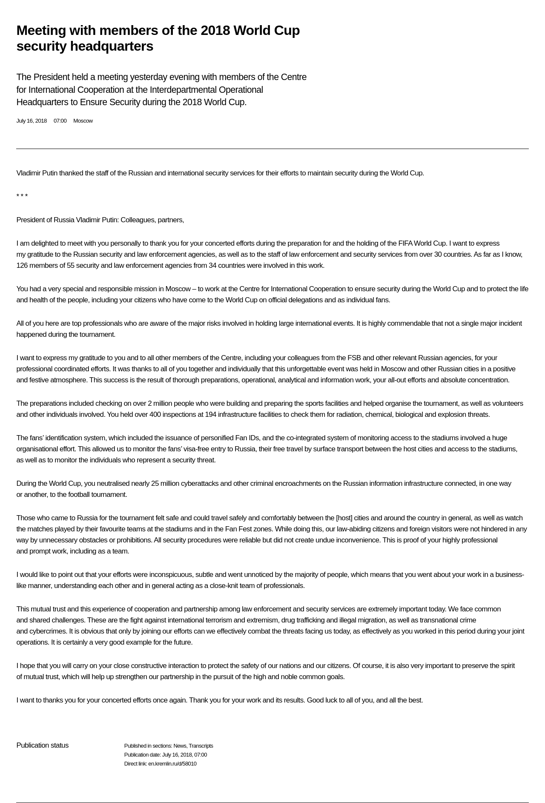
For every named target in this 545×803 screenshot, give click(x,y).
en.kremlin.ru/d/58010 (172, 763)
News (179, 746)
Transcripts (201, 746)
